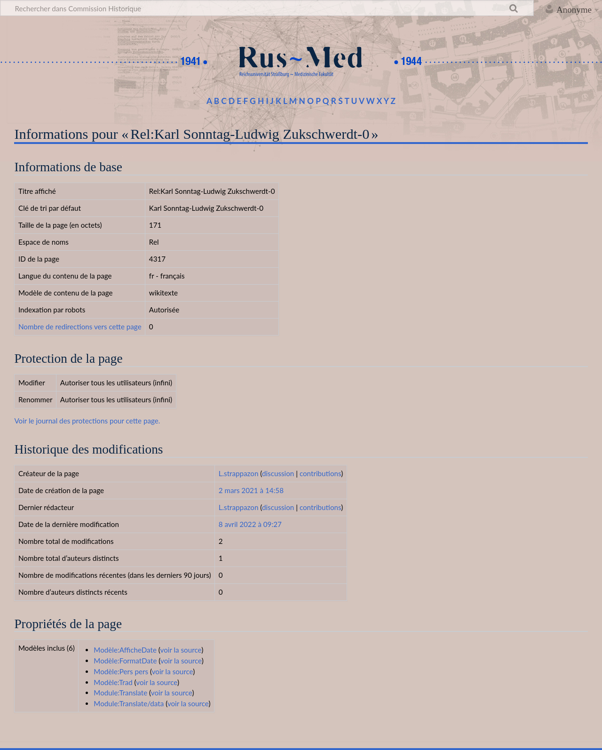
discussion (278, 473)
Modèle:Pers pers (121, 671)
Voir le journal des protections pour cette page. (87, 420)
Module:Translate (120, 692)
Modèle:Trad (113, 682)
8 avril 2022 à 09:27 (250, 524)
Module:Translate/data (129, 703)
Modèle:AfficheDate (125, 650)
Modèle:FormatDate (125, 660)
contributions (320, 473)
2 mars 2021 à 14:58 (251, 490)
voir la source (181, 650)
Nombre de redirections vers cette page (80, 326)
